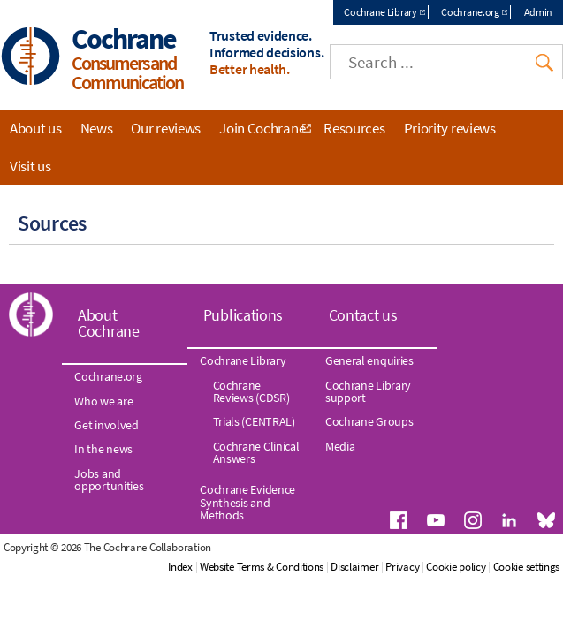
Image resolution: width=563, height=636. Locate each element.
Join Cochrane (262, 128)
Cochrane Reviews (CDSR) (251, 358)
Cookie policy (529, 514)
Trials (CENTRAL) (254, 389)
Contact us (363, 282)
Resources (353, 128)
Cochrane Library (380, 12)
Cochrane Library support (368, 358)
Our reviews (166, 128)
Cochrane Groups (369, 389)
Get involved (106, 392)
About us (36, 128)
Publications (243, 282)
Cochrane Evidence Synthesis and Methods (247, 469)
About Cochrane (109, 290)
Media (340, 413)
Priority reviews (450, 128)
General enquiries (369, 328)
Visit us (30, 166)
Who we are (103, 368)
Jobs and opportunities (108, 447)
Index (254, 514)
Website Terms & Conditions (336, 514)
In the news (103, 416)
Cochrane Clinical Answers (256, 419)
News (96, 128)
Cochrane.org (469, 12)
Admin (538, 12)
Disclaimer (429, 514)
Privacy (476, 514)
